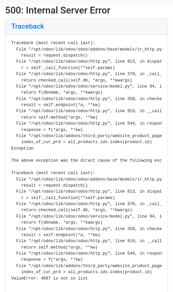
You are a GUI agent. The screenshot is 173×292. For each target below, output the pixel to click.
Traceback (27, 26)
